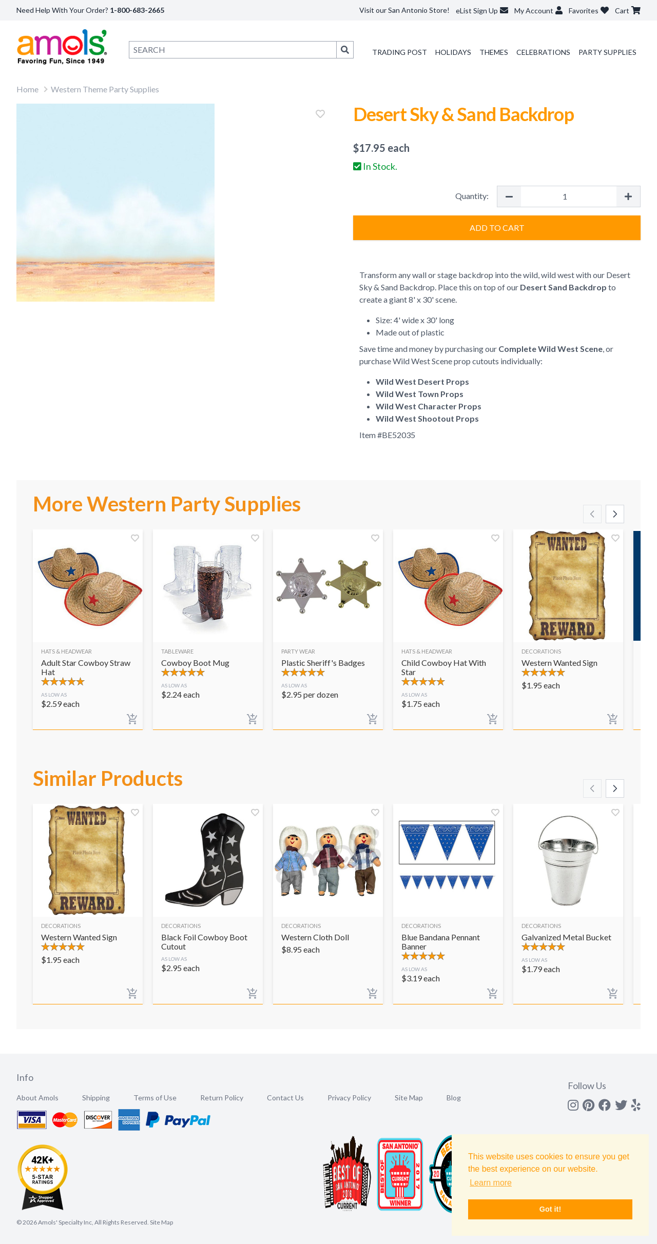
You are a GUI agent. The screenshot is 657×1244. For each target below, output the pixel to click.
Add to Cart (497, 227)
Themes (493, 52)
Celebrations (543, 52)
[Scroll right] (615, 514)
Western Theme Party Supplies (105, 89)
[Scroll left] (592, 514)
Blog (454, 1097)
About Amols (37, 1097)
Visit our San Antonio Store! (404, 10)
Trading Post (399, 52)
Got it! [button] (550, 1209)
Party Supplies (607, 52)
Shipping (96, 1097)
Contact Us (285, 1097)
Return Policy (221, 1097)
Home (27, 89)
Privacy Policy (349, 1097)
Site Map (409, 1097)
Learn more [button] (491, 1182)
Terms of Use (155, 1097)
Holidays (453, 52)
